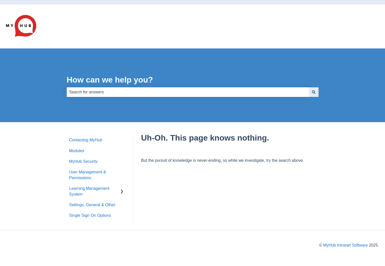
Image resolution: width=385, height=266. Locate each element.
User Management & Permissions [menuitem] (87, 175)
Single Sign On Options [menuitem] (90, 215)
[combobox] (188, 92)
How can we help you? (110, 79)
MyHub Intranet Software (345, 245)
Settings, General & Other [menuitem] (92, 205)
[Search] (314, 92)
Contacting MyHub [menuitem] (85, 140)
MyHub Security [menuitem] (83, 161)
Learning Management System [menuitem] (89, 191)
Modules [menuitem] (76, 151)
